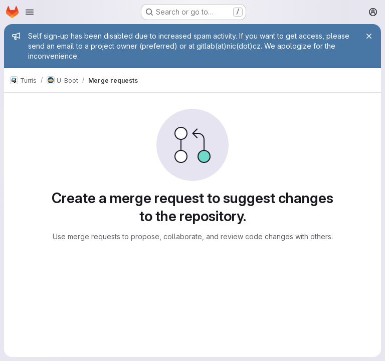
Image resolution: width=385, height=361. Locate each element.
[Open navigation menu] (30, 12)
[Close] (369, 36)
